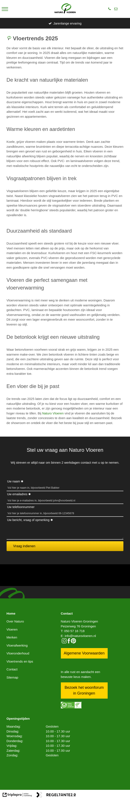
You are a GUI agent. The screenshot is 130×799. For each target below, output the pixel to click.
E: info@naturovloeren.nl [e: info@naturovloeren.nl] (78, 636)
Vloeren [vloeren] (12, 629)
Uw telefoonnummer (20, 507)
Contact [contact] (12, 669)
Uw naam (13, 481)
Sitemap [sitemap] (12, 677)
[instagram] (64, 642)
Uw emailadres (17, 494)
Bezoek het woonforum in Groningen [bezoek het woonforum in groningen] (84, 690)
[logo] (65, 9)
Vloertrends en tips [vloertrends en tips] (20, 661)
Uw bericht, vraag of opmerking (28, 520)
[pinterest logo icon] (73, 642)
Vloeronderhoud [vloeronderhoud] (18, 653)
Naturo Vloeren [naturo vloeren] (53, 413)
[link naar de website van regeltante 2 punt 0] (56, 795)
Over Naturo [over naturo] (15, 621)
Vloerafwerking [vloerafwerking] (17, 645)
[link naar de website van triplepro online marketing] (17, 795)
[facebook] (69, 642)
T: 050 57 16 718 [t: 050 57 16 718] (73, 631)
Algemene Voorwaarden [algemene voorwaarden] (84, 653)
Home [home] (11, 613)
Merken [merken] (12, 637)
